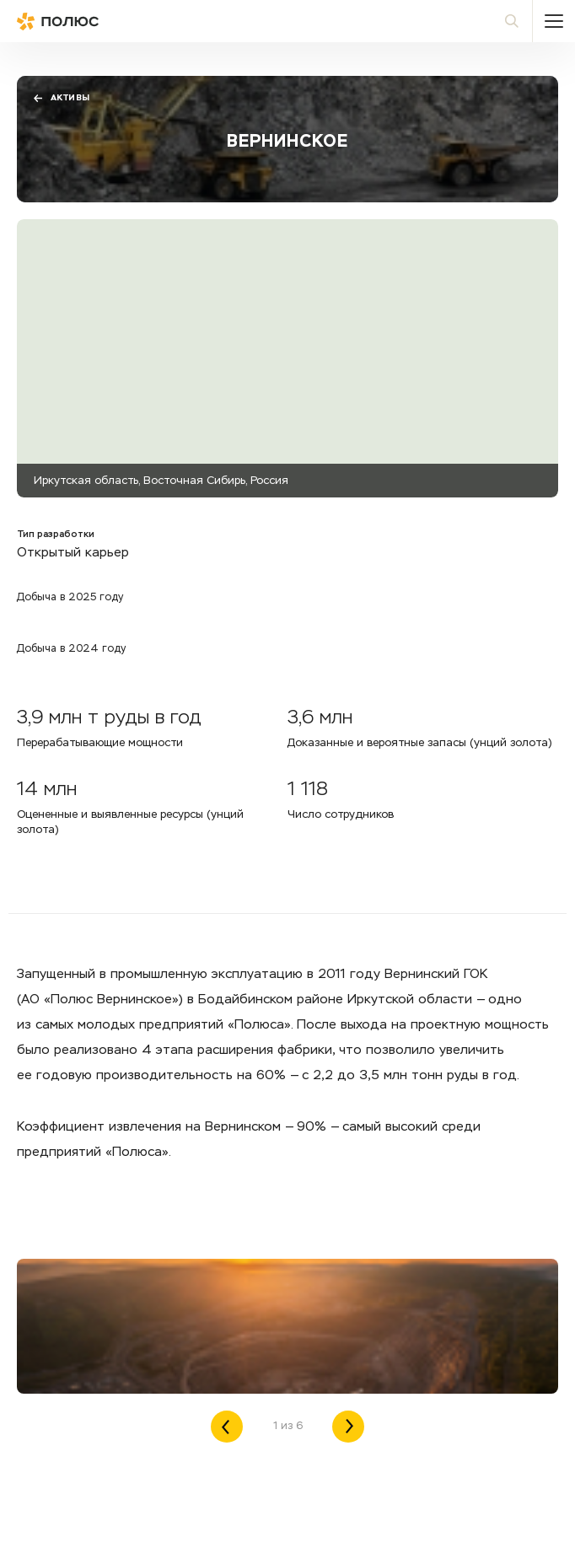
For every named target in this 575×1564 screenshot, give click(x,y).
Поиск (519, 21)
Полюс (92, 21)
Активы (61, 98)
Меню (554, 21)
